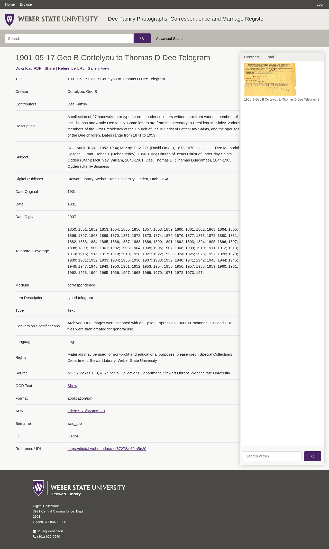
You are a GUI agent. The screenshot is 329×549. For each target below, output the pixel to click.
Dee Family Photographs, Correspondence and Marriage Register (186, 19)
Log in (321, 4)
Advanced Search (170, 39)
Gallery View (98, 68)
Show (72, 385)
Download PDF (28, 68)
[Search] (69, 38)
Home (10, 4)
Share (49, 68)
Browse (26, 4)
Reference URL (71, 68)
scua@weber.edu (48, 531)
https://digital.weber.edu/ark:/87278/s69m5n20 (107, 448)
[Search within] (272, 456)
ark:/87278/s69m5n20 (86, 411)
